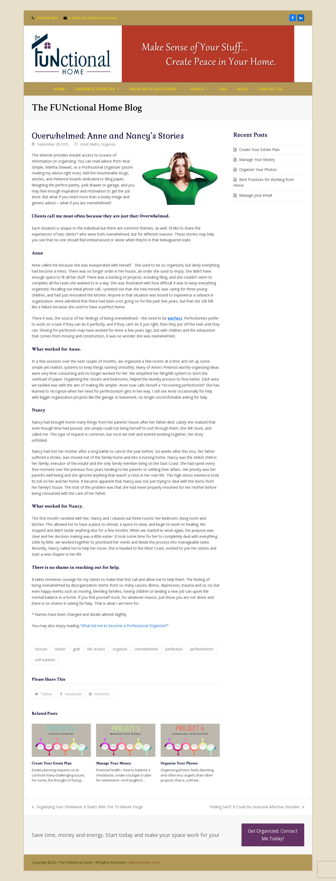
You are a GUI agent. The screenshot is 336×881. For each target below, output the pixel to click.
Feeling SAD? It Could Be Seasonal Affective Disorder (256, 807)
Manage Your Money (113, 763)
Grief (84, 144)
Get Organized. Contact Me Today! (272, 834)
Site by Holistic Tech (143, 862)
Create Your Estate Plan (52, 763)
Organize (108, 144)
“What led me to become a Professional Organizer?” (124, 625)
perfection (174, 649)
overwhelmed (146, 649)
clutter (60, 649)
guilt (76, 649)
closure (41, 649)
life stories (96, 649)
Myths (94, 144)
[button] (44, 694)
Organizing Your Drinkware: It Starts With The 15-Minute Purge (87, 807)
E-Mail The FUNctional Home (93, 17)
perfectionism (201, 649)
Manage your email (255, 195)
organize (120, 649)
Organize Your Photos (179, 763)
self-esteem (45, 659)
